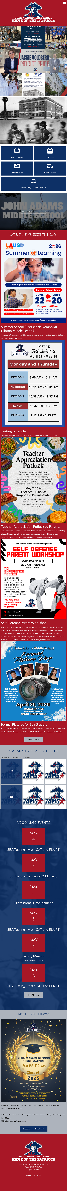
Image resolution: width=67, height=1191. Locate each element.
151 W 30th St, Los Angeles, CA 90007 (33, 1164)
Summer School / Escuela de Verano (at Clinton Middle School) (29, 329)
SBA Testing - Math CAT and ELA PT (33, 849)
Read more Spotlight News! (33, 1129)
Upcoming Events (33, 822)
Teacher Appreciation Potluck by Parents (30, 526)
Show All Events (34, 995)
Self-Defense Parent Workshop (24, 623)
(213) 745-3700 (36, 1167)
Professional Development (33, 903)
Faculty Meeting (33, 956)
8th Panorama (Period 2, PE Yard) (33, 876)
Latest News (33, 234)
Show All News (33, 739)
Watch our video (33, 211)
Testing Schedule (13, 431)
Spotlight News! (33, 1013)
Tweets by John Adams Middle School (15, 757)
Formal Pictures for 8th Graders (24, 724)
